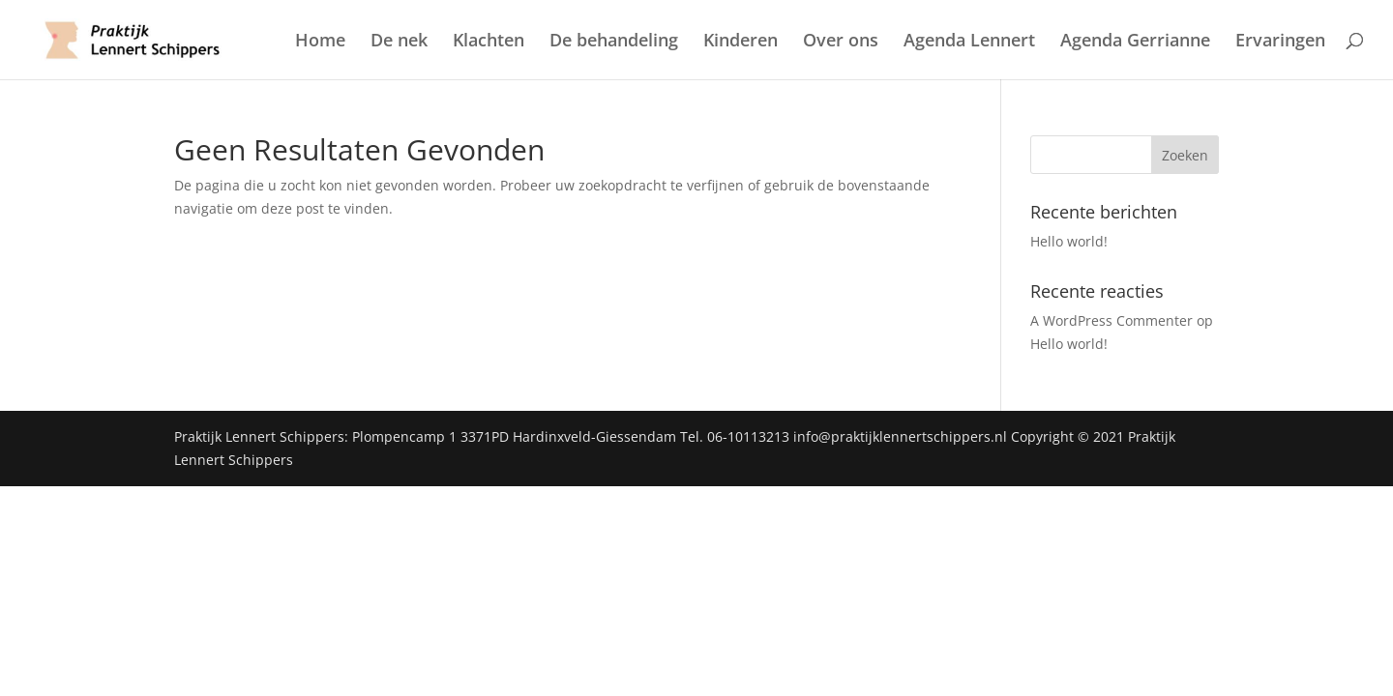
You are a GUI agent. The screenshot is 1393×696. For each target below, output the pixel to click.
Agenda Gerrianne (1135, 42)
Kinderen (740, 42)
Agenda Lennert (969, 42)
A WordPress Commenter (1111, 320)
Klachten (488, 42)
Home (320, 42)
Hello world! (1069, 241)
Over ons (840, 42)
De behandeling (613, 42)
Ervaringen (1280, 42)
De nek (399, 42)
